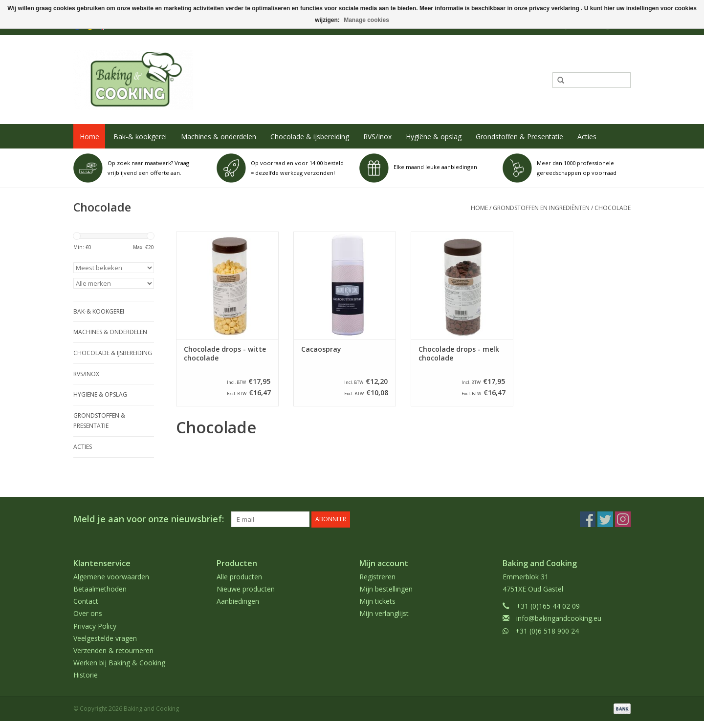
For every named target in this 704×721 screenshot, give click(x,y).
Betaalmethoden (100, 589)
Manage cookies (366, 20)
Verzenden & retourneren (113, 650)
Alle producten (239, 576)
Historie (85, 674)
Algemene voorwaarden (111, 576)
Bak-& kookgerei (140, 136)
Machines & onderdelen (218, 136)
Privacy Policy (94, 625)
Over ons (87, 613)
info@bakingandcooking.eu (558, 618)
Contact (85, 601)
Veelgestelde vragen (105, 637)
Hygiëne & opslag (434, 136)
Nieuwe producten (246, 589)
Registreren (377, 576)
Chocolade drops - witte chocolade (225, 353)
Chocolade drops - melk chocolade (458, 353)
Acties (586, 136)
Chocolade (612, 208)
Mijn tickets (377, 601)
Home (89, 136)
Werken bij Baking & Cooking (119, 662)
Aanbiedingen (238, 601)
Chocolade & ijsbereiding (309, 136)
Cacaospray (321, 349)
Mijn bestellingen (386, 589)
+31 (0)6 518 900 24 (547, 630)
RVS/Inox (377, 136)
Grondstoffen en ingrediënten (541, 208)
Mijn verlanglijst (384, 613)
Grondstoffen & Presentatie (519, 136)
